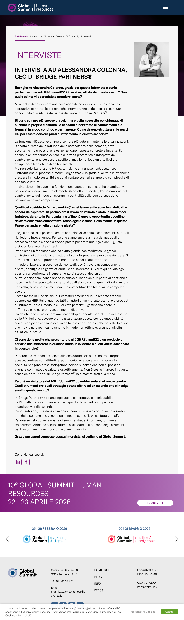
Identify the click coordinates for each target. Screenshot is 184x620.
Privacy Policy (147, 587)
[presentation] (7, 539)
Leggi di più (24, 615)
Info (97, 583)
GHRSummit (21, 36)
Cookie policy (147, 582)
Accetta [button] (169, 611)
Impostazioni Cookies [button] (142, 611)
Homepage (102, 570)
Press (98, 590)
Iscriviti (155, 502)
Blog (98, 577)
